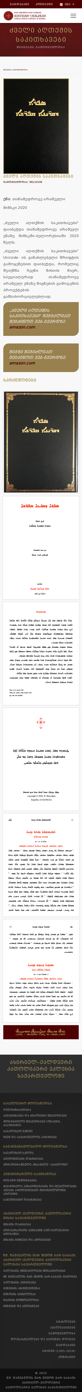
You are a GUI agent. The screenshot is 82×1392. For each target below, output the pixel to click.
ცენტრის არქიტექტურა (21, 1288)
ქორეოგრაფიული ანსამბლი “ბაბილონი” (35, 1164)
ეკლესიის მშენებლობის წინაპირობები (34, 1270)
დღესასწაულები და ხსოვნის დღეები (43, 1339)
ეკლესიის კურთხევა (19, 1282)
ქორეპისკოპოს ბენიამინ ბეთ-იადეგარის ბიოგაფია (36, 1232)
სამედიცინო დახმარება (22, 1199)
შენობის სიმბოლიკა (19, 1294)
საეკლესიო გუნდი (18, 1131)
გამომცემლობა (20, 70)
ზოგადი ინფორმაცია (20, 1180)
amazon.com (22, 327)
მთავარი (7, 70)
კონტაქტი (43, 4)
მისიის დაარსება (17, 1224)
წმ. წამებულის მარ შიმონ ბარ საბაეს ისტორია (40, 1276)
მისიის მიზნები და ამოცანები (27, 1239)
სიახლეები (65, 1321)
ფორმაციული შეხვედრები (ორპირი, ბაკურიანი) (32, 1123)
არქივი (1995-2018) (58, 1351)
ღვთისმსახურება (17, 1109)
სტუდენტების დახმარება (23, 1158)
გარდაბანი (18, 4)
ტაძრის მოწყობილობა (21, 1300)
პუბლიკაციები (62, 1327)
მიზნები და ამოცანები (21, 1306)
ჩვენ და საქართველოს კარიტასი (30, 1137)
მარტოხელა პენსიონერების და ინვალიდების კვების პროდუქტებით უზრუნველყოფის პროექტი (40, 1190)
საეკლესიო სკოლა (18, 1153)
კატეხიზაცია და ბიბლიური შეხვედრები (35, 1115)
